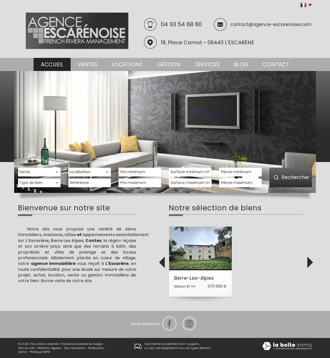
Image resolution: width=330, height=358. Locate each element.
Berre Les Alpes (67, 241)
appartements (98, 235)
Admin (22, 352)
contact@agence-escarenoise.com (270, 24)
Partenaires (96, 348)
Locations (127, 64)
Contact (276, 64)
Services (207, 64)
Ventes (87, 64)
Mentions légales (49, 348)
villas (70, 235)
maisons (52, 235)
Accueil (52, 64)
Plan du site (26, 348)
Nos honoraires (74, 348)
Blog (241, 64)
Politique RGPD (40, 352)
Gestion (168, 64)
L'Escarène (37, 241)
